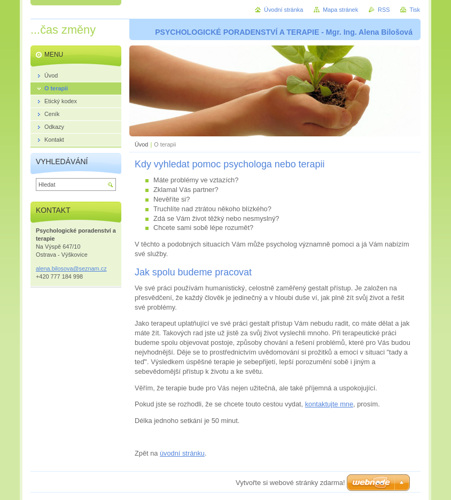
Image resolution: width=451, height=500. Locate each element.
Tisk (414, 9)
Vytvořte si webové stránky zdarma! (290, 483)
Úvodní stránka (283, 9)
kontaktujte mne (329, 404)
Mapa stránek (340, 9)
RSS (384, 9)
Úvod (141, 144)
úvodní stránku (182, 453)
